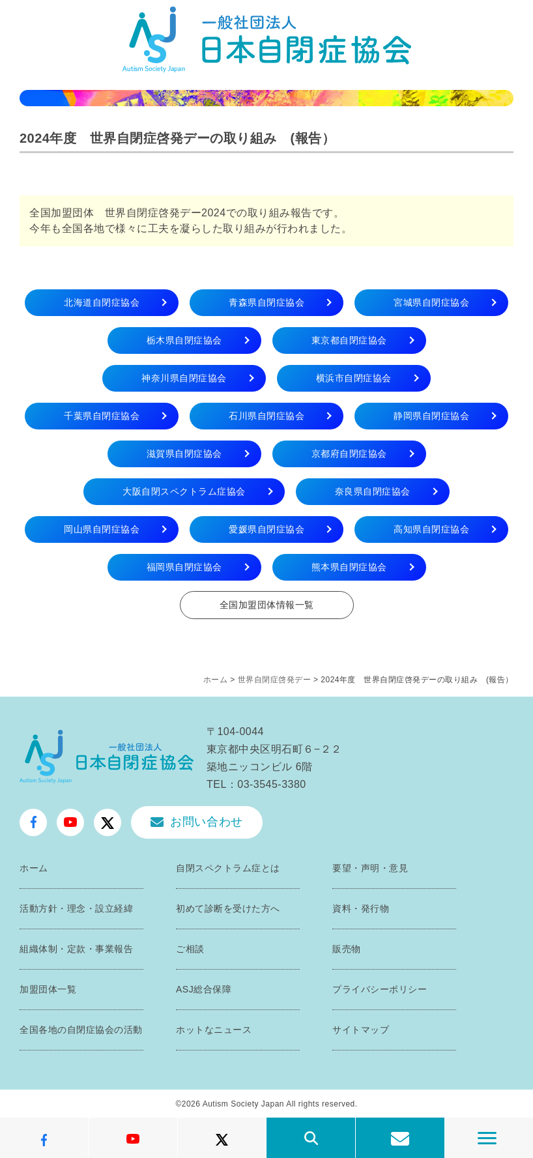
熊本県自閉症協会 (349, 567)
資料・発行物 (360, 908)
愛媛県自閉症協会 (266, 529)
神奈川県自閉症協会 (184, 378)
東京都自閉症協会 (349, 340)
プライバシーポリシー (379, 989)
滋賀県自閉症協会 (184, 453)
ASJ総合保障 (203, 989)
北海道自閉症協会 (101, 302)
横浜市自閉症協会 (354, 378)
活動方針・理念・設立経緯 (76, 908)
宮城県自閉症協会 (431, 302)
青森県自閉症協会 (266, 302)
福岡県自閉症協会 (184, 567)
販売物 (346, 949)
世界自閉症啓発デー (274, 679)
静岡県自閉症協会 (431, 416)
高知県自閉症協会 (431, 529)
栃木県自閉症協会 (184, 340)
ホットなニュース (214, 1029)
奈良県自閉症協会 (373, 491)
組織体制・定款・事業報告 (76, 949)
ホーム (215, 679)
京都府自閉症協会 (349, 453)
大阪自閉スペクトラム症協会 (184, 491)
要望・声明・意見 (370, 868)
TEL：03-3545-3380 (256, 784)
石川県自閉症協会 (266, 416)
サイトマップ (360, 1029)
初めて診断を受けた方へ (228, 908)
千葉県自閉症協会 (101, 416)
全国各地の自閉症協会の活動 (81, 1029)
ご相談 (190, 949)
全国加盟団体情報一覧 (267, 605)
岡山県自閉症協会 (101, 529)
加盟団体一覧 (48, 989)
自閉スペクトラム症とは (228, 868)
